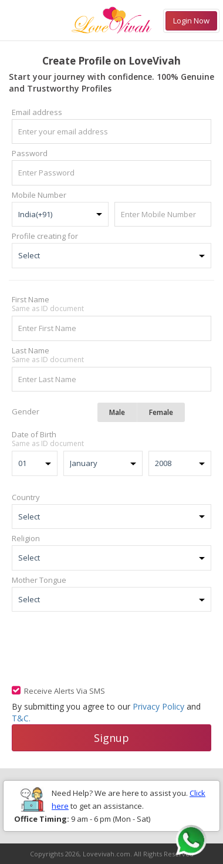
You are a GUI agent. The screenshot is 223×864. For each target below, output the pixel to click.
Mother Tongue (39, 580)
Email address (37, 112)
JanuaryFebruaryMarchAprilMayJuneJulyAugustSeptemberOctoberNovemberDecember (103, 463)
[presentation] (101, 647)
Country (26, 497)
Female (161, 412)
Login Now (191, 20)
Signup (111, 738)
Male (117, 412)
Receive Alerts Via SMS (64, 691)
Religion (26, 538)
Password (30, 153)
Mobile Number (39, 195)
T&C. (21, 718)
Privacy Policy (158, 706)
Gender (25, 411)
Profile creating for (45, 236)
